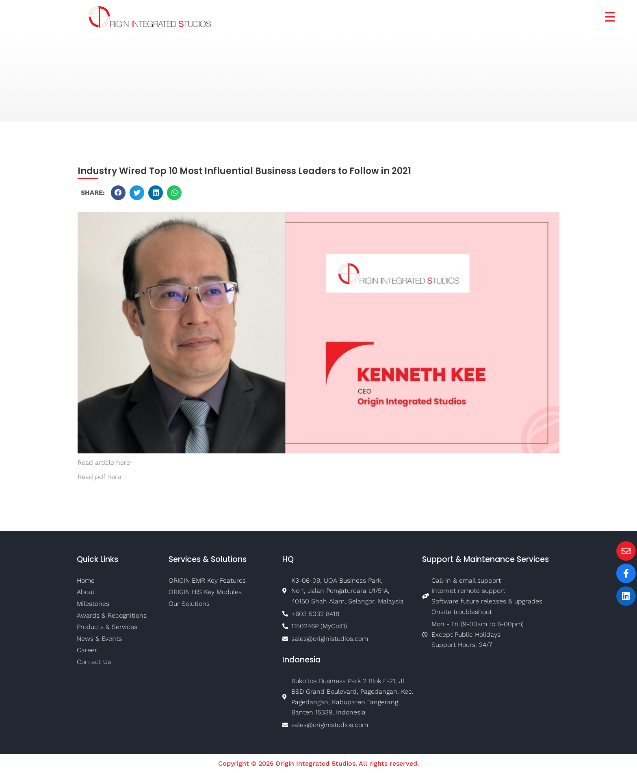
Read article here (104, 462)
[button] (118, 192)
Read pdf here (99, 477)
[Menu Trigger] (604, 16)
